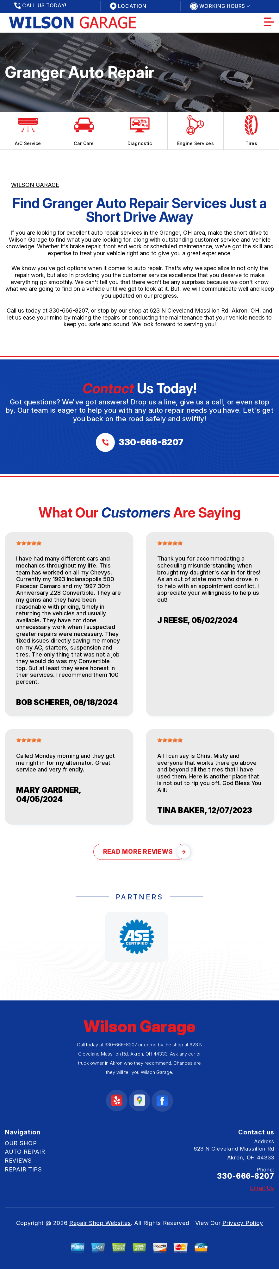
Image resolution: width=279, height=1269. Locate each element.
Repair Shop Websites (100, 1223)
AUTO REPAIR (25, 1151)
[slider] (28, 543)
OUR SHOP (21, 1143)
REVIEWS (18, 1160)
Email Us (262, 1188)
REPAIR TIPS (23, 1169)
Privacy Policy (242, 1223)
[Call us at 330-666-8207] (139, 442)
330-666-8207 (68, 310)
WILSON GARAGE (35, 184)
